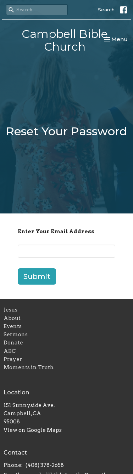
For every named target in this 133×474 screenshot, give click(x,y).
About (12, 318)
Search (106, 9)
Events (13, 326)
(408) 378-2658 (45, 465)
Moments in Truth (29, 367)
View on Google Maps (33, 430)
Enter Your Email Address (56, 231)
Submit (36, 276)
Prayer (13, 359)
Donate (13, 342)
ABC (10, 351)
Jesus (10, 310)
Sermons (16, 334)
